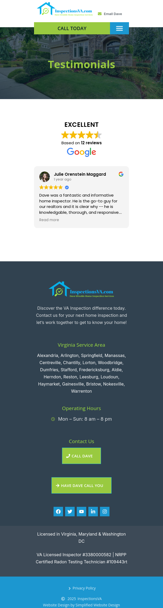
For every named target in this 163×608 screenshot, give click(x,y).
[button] (119, 28)
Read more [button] (49, 220)
